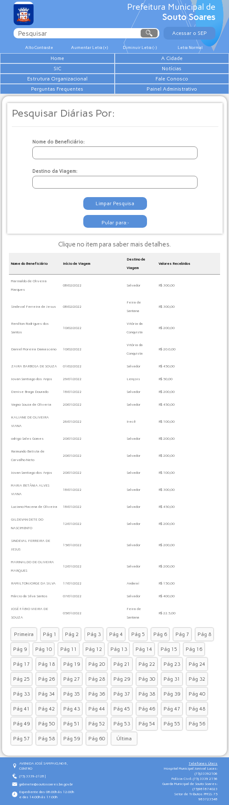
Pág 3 (94, 634)
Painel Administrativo (172, 89)
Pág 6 (160, 634)
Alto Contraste (39, 47)
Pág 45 (121, 709)
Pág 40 (197, 694)
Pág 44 (96, 709)
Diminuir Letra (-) (140, 47)
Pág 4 (116, 634)
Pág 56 (197, 724)
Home (57, 58)
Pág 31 (172, 679)
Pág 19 (71, 664)
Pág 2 (72, 634)
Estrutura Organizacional (57, 79)
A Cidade (172, 58)
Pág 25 (21, 679)
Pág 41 (21, 709)
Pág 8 (204, 634)
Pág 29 (121, 679)
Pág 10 (43, 649)
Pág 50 (46, 724)
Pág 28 (96, 679)
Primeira (24, 634)
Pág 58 (46, 739)
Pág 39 (172, 694)
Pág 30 (147, 679)
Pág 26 (46, 679)
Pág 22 (147, 664)
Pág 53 (121, 724)
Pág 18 (46, 664)
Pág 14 (144, 649)
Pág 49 (21, 724)
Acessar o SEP (189, 33)
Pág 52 (96, 724)
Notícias (171, 69)
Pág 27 (71, 679)
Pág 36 (96, 694)
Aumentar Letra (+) (89, 47)
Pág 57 (21, 739)
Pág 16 (194, 649)
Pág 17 (21, 664)
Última (124, 739)
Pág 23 (172, 664)
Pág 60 (96, 739)
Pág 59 (71, 739)
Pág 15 (169, 649)
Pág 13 (118, 649)
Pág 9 (20, 649)
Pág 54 (147, 724)
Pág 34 (46, 694)
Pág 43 (71, 709)
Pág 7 (182, 634)
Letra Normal (190, 47)
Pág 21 (121, 664)
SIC (57, 69)
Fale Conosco (171, 79)
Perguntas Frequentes (57, 89)
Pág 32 (197, 679)
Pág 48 (197, 709)
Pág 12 (93, 649)
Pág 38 (147, 694)
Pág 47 (172, 709)
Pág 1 (50, 634)
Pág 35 (71, 694)
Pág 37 (121, 694)
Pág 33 (21, 694)
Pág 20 (96, 664)
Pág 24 (197, 664)
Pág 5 (138, 634)
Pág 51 (71, 724)
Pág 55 (172, 724)
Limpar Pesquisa (115, 203)
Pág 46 (147, 709)
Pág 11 (68, 649)
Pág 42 (46, 709)
